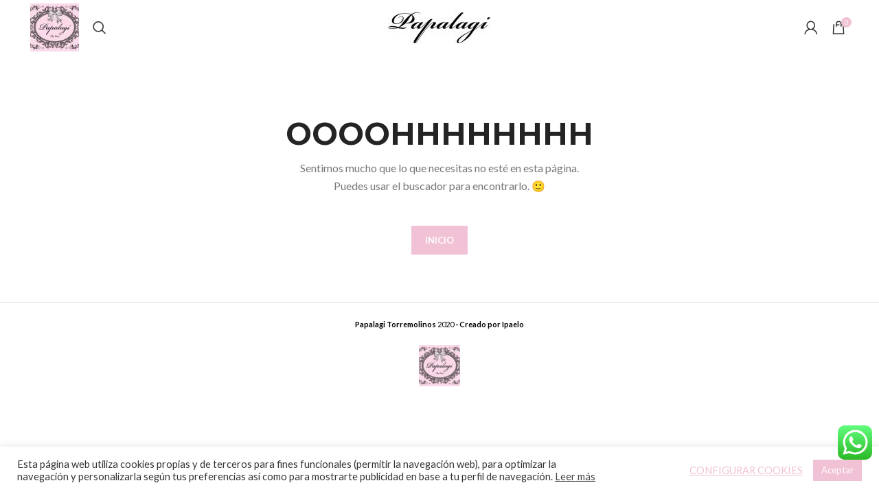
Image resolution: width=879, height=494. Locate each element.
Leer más (575, 476)
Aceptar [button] (837, 469)
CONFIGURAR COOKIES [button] (746, 470)
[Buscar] (99, 27)
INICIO (439, 240)
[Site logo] (54, 26)
